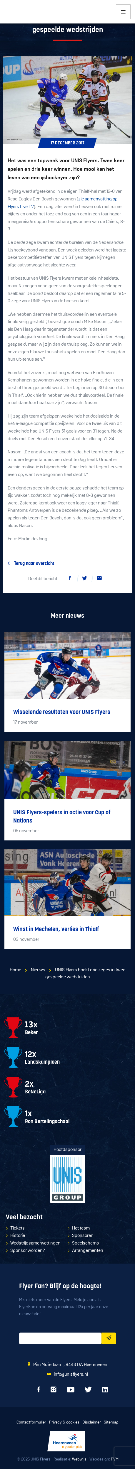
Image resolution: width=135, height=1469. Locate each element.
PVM (115, 1459)
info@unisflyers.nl (71, 1374)
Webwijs (79, 1459)
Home (15, 970)
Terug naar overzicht (34, 563)
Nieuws (38, 970)
